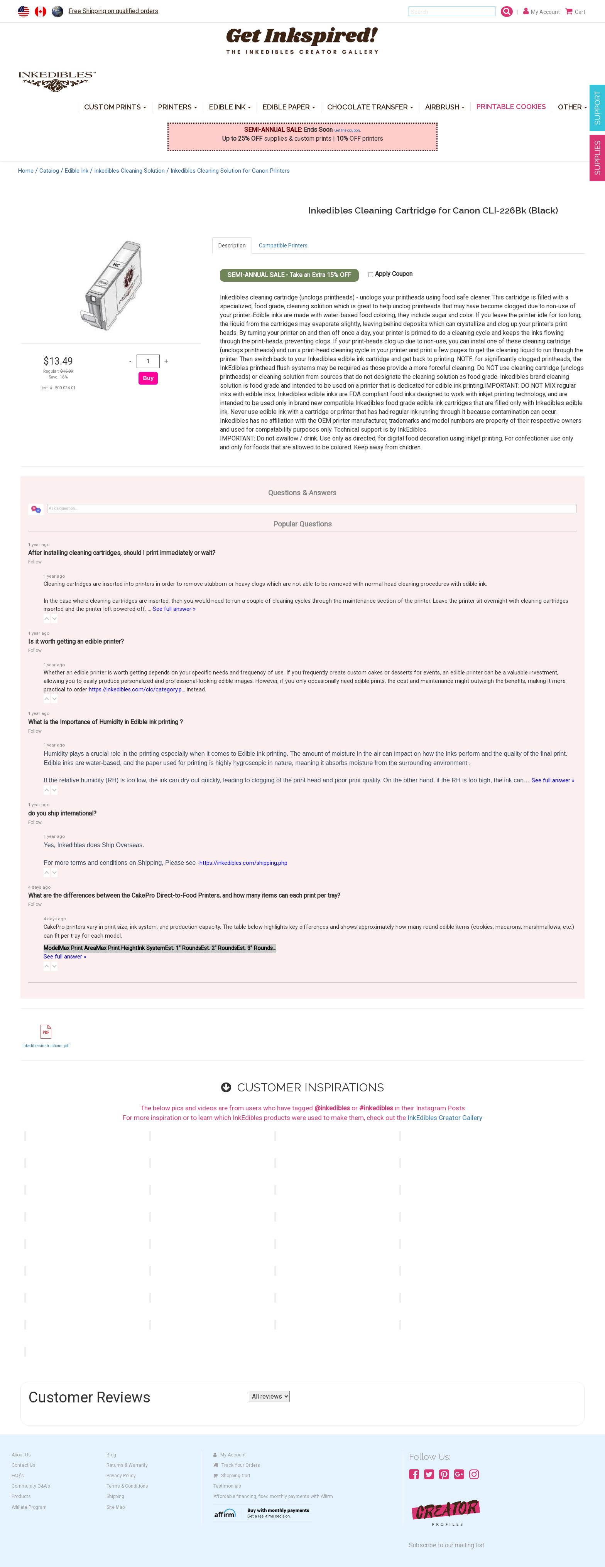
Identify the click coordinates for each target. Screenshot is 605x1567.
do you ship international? (62, 813)
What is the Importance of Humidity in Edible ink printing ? (105, 722)
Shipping (115, 1496)
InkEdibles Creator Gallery (444, 1117)
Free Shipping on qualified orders (113, 11)
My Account (229, 1455)
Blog (111, 1455)
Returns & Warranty (127, 1465)
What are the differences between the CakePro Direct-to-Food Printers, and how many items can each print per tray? (184, 895)
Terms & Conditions (127, 1486)
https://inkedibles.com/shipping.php (243, 863)
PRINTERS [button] (177, 107)
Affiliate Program (29, 1507)
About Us (21, 1455)
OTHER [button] (572, 107)
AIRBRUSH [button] (445, 107)
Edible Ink (76, 170)
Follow (35, 562)
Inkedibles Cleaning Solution (129, 170)
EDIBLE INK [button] (230, 107)
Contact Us (23, 1465)
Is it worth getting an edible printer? (76, 641)
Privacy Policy (121, 1475)
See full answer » (174, 609)
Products (21, 1496)
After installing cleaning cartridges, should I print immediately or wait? (121, 553)
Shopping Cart (231, 1475)
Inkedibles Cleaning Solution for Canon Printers (230, 170)
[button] (47, 618)
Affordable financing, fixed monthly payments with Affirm (273, 1496)
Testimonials (227, 1486)
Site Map (115, 1507)
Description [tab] (232, 245)
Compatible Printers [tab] (283, 245)
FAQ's (18, 1475)
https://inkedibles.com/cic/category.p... (137, 689)
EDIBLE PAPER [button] (289, 107)
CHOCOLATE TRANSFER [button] (370, 107)
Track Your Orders (236, 1465)
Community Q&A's (31, 1486)
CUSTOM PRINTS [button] (115, 107)
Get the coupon (347, 130)
